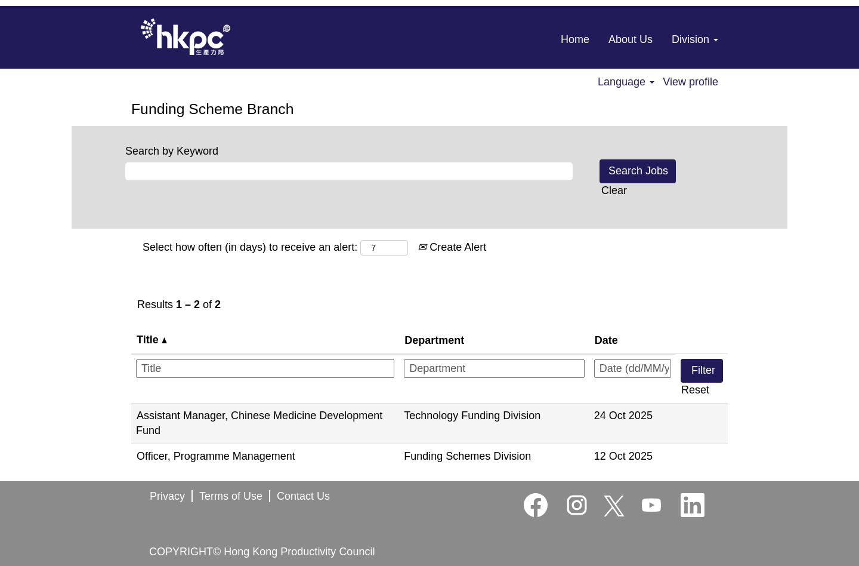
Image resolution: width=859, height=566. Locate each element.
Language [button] (626, 82)
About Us (630, 39)
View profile (690, 82)
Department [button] (434, 340)
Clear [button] (614, 190)
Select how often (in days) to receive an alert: (250, 247)
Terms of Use (230, 496)
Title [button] (152, 340)
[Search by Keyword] (349, 171)
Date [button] (606, 340)
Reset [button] (695, 390)
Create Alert (452, 247)
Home (575, 39)
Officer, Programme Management (216, 456)
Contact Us (303, 496)
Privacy (167, 496)
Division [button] (695, 39)
